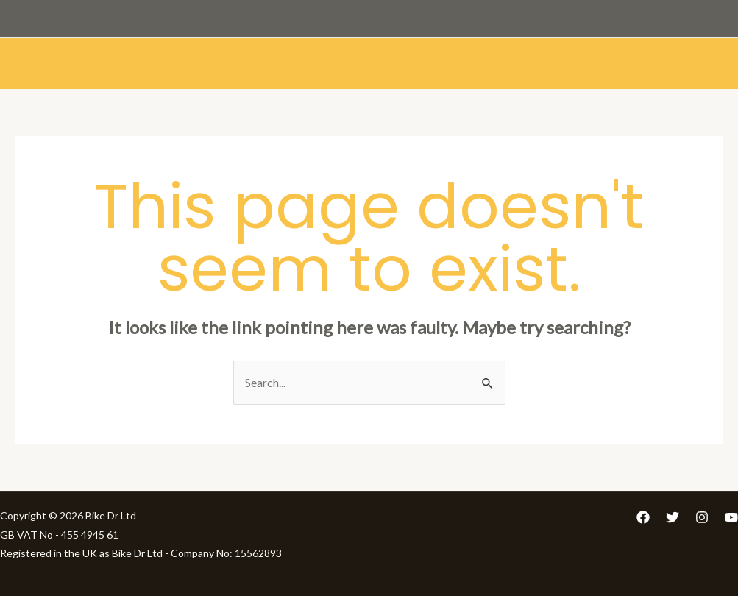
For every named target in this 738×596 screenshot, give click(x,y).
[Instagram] (702, 517)
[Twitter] (672, 517)
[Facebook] (643, 517)
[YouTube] (731, 517)
